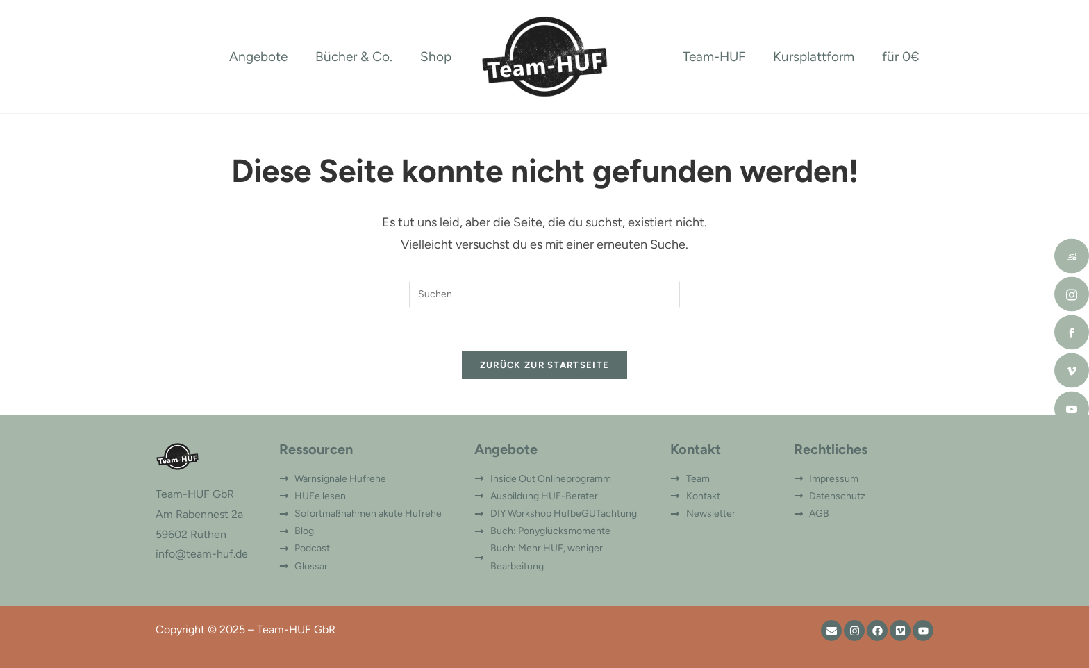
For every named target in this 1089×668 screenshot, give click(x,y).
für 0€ (901, 57)
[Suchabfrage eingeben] (544, 294)
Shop (435, 57)
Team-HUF (714, 57)
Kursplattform (813, 57)
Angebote (258, 57)
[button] (30, 637)
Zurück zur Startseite (544, 365)
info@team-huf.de (202, 553)
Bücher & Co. (353, 57)
